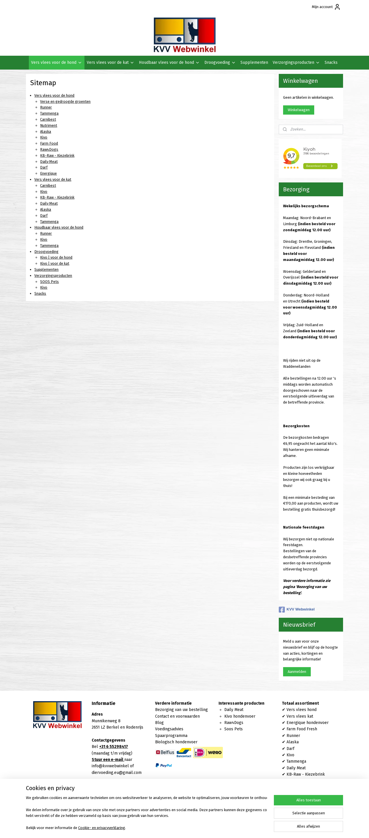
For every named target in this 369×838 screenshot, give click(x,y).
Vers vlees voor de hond (56, 62)
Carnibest (48, 119)
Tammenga (49, 113)
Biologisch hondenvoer (176, 742)
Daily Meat (49, 161)
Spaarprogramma (171, 735)
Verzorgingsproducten (296, 62)
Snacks (331, 62)
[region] (146, 813)
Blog (159, 722)
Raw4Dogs (49, 149)
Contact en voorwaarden (177, 716)
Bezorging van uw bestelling (181, 709)
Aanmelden (297, 671)
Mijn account (326, 6)
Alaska (45, 131)
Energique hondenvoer (308, 722)
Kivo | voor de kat (54, 263)
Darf (44, 167)
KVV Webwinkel (297, 609)
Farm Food (49, 143)
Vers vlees (296, 716)
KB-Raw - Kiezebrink (57, 155)
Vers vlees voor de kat (110, 62)
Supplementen (254, 62)
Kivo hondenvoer (239, 716)
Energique (48, 173)
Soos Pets (233, 729)
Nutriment (48, 125)
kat (309, 716)
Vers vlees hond (302, 709)
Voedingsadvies (169, 729)
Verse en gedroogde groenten (65, 101)
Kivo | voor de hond (56, 257)
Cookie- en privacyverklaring (101, 828)
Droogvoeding (220, 62)
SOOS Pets (49, 281)
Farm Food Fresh (302, 729)
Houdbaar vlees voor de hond (169, 62)
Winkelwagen (299, 110)
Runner (46, 107)
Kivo (43, 137)
